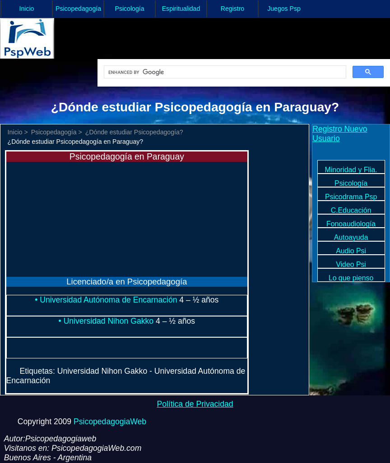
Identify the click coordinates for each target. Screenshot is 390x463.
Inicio (26, 8)
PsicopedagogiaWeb (110, 421)
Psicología (129, 8)
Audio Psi (351, 251)
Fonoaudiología (351, 224)
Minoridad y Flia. (351, 170)
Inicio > (18, 132)
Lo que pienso (351, 278)
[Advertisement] (74, 218)
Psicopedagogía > (56, 132)
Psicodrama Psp (351, 197)
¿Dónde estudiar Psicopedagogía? (134, 132)
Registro (232, 8)
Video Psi (351, 264)
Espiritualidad (181, 8)
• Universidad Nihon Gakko (107, 320)
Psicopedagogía (78, 8)
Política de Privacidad (195, 403)
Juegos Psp (284, 8)
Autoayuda (351, 237)
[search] (224, 72)
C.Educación (351, 210)
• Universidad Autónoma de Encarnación (107, 299)
